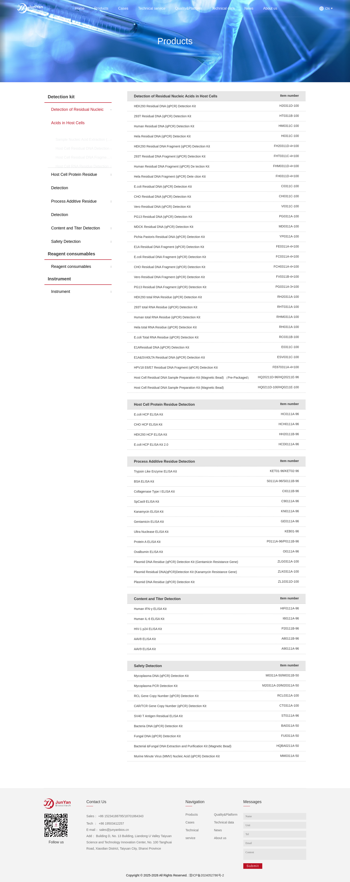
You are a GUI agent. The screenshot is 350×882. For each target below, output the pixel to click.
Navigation (194, 802)
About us (270, 8)
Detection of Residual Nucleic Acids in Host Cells (77, 116)
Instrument (59, 278)
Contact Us (96, 802)
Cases (123, 8)
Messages (252, 802)
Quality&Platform (188, 8)
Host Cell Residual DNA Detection (82, 141)
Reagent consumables (71, 253)
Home (80, 8)
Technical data (223, 8)
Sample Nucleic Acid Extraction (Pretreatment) (84, 132)
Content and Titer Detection (75, 228)
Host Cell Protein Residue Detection (74, 181)
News (248, 8)
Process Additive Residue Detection (74, 208)
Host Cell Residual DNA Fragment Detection (84, 149)
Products (101, 8)
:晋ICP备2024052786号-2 (206, 875)
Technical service (151, 8)
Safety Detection (66, 241)
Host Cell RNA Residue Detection (82, 158)
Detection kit (61, 96)
